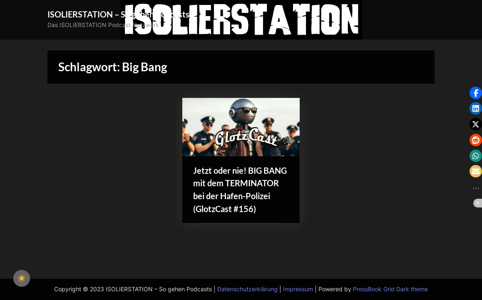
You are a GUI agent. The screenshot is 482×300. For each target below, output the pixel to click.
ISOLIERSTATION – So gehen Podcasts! (119, 14)
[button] (476, 93)
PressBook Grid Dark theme (390, 289)
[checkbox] (21, 278)
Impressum (298, 289)
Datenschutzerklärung (247, 289)
